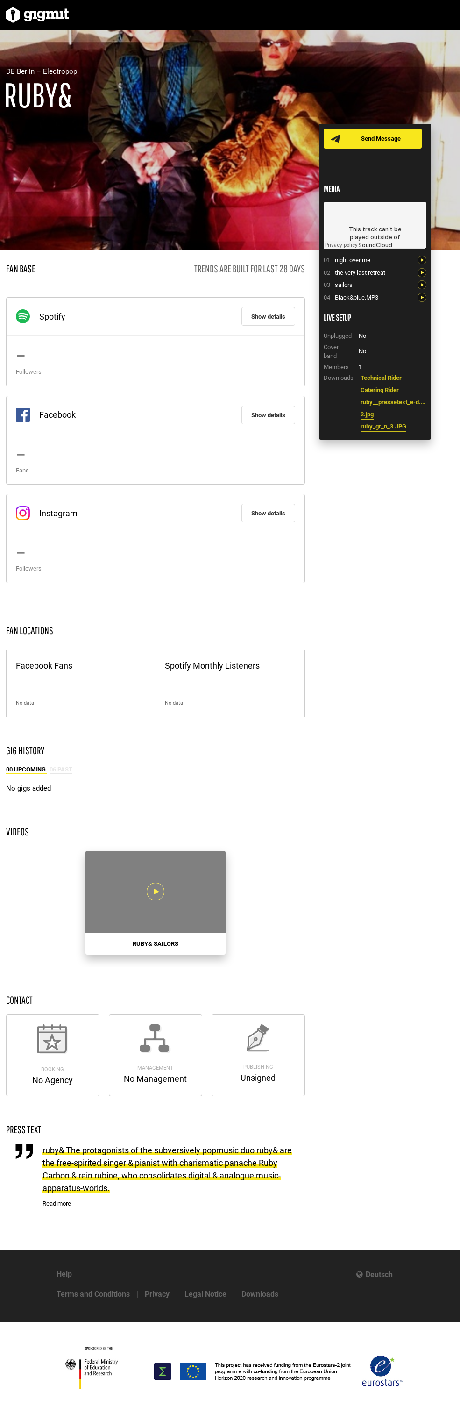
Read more (56, 1203)
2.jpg (367, 414)
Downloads (259, 1294)
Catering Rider (380, 389)
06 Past (61, 769)
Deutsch (379, 1274)
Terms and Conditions (93, 1294)
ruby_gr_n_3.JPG (383, 426)
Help (64, 1274)
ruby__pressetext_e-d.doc (393, 402)
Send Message (381, 138)
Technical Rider (381, 377)
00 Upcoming (26, 769)
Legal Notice (205, 1294)
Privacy (157, 1294)
